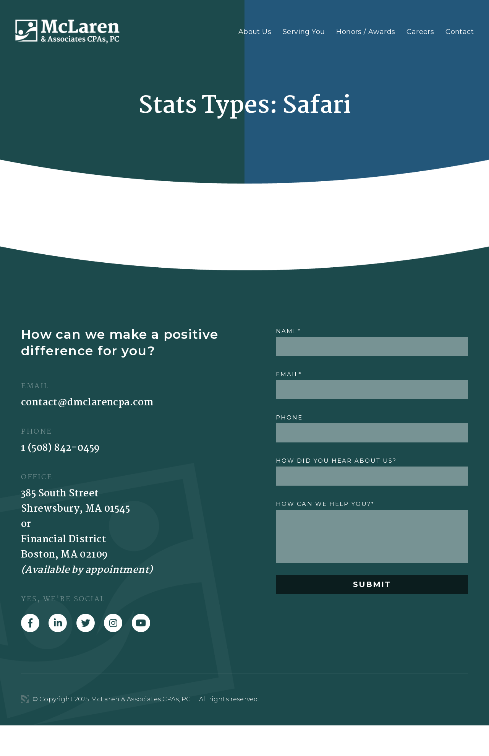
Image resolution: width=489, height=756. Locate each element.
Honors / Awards (365, 32)
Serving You (304, 32)
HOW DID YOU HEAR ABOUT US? (336, 460)
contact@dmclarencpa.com (87, 402)
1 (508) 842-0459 (60, 448)
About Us (254, 32)
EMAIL (289, 374)
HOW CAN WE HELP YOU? (325, 503)
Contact (459, 32)
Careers (420, 32)
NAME (288, 331)
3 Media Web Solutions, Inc (25, 699)
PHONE (289, 417)
